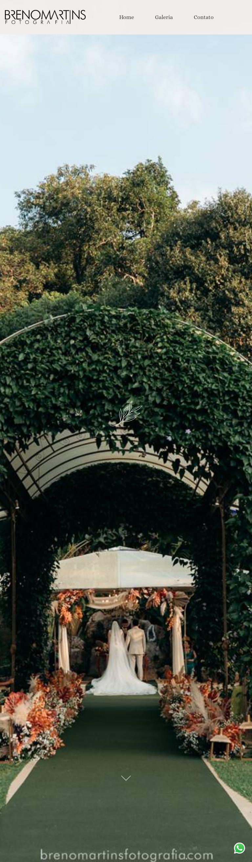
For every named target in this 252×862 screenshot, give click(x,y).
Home (126, 17)
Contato (204, 17)
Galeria (164, 17)
